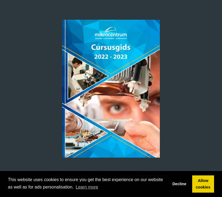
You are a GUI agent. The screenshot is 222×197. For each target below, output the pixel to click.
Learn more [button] (87, 187)
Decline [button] (179, 184)
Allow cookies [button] (203, 183)
